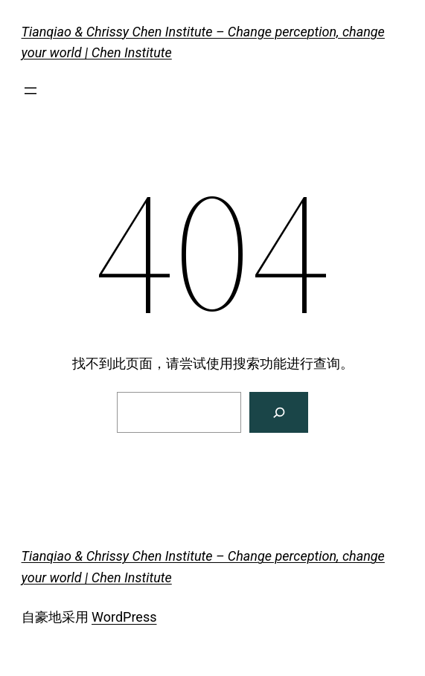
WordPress (124, 617)
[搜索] (278, 412)
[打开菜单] (30, 91)
